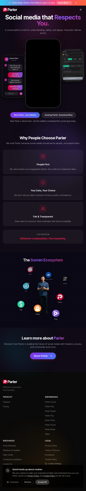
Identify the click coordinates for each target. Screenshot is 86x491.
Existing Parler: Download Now (59, 115)
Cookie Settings (53, 464)
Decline (27, 482)
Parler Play (49, 406)
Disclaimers (49, 455)
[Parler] (61, 293)
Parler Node (50, 429)
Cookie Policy (51, 459)
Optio (47, 434)
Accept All (42, 482)
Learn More (64, 3)
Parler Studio (50, 411)
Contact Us (7, 464)
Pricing (6, 406)
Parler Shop (50, 420)
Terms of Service (52, 450)
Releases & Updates (11, 450)
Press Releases (9, 446)
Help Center (8, 455)
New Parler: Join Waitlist (25, 115)
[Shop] (42, 310)
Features (6, 402)
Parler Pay (49, 416)
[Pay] (24, 310)
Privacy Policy (51, 446)
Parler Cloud (50, 425)
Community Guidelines (12, 459)
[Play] (60, 311)
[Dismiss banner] (76, 2)
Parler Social (50, 402)
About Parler (43, 356)
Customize (13, 482)
